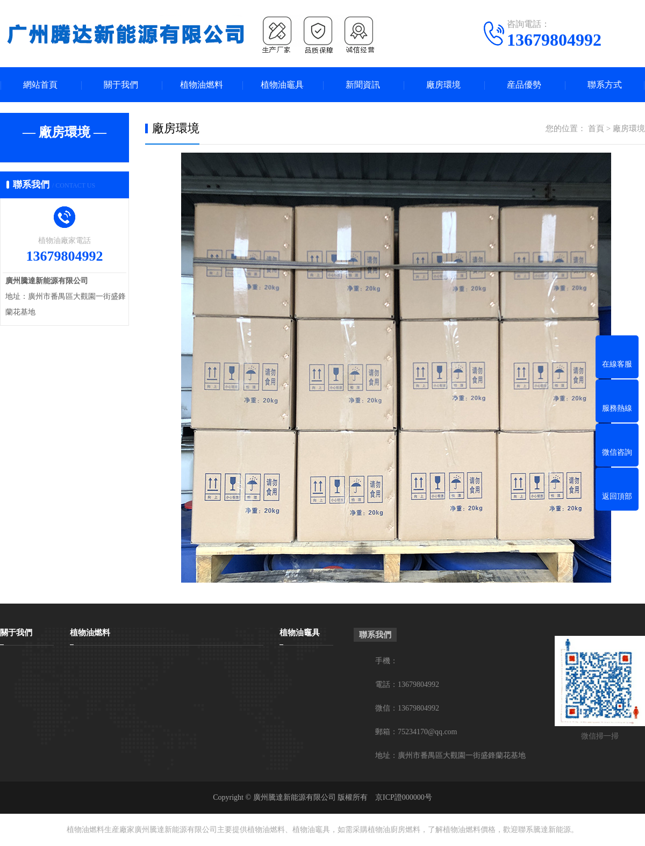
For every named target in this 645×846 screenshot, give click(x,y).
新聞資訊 (363, 84)
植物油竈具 (282, 84)
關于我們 (121, 84)
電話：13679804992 (407, 684)
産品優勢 (524, 84)
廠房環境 (443, 84)
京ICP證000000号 (403, 797)
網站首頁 (40, 84)
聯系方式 (604, 84)
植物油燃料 (201, 84)
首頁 (596, 128)
